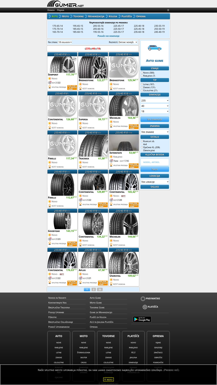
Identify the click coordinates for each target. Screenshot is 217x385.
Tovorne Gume (97, 307)
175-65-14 (57, 25)
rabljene (59, 347)
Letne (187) (147, 84)
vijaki (158, 342)
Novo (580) (147, 72)
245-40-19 (159, 31)
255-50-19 (159, 28)
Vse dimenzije (154, 119)
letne (58, 352)
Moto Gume (96, 302)
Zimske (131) (148, 87)
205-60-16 (98, 28)
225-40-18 (139, 25)
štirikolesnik (83, 352)
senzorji (158, 347)
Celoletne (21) (149, 90)
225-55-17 (118, 31)
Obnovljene (148, 150)
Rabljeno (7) (148, 75)
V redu (108, 379)
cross (83, 362)
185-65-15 (78, 28)
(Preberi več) (171, 370)
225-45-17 (118, 25)
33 (100, 289)
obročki (158, 357)
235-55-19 (159, 25)
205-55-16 (98, 25)
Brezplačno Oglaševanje (60, 322)
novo (133, 342)
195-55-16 (98, 31)
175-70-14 (57, 28)
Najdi (155, 169)
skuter (83, 357)
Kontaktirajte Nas (57, 302)
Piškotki (52, 317)
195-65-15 (78, 25)
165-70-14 (57, 31)
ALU (133, 352)
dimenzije (133, 362)
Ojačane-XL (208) (150, 147)
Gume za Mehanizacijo (101, 312)
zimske (59, 357)
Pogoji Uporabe (56, 312)
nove (58, 342)
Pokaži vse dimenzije (108, 35)
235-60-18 (139, 31)
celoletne (59, 362)
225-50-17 (118, 28)
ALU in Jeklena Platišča (101, 322)
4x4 (144, 144)
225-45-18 (139, 28)
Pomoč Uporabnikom (58, 326)
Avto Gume (95, 297)
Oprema (94, 326)
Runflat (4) (147, 141)
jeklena (133, 357)
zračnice (158, 352)
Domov (51, 10)
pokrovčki (158, 362)
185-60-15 (78, 31)
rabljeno (133, 347)
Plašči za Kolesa (98, 317)
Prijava (60, 10)
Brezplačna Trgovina (59, 307)
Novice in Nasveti (57, 297)
